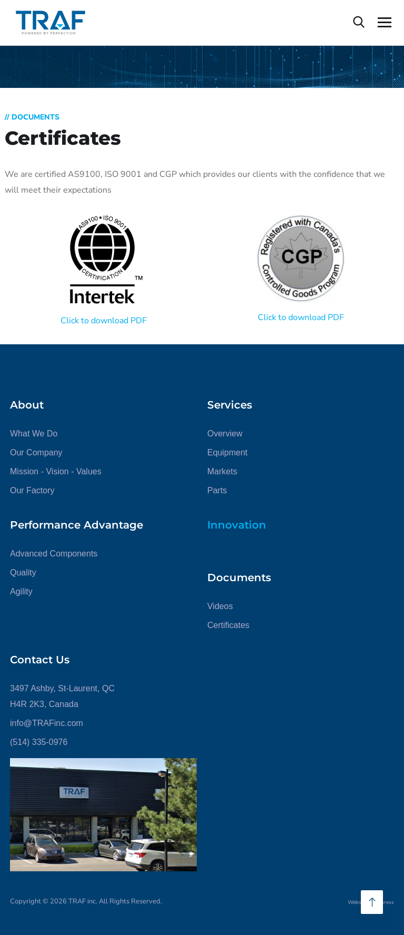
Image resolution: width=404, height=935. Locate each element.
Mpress (385, 902)
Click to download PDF (103, 320)
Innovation (236, 525)
